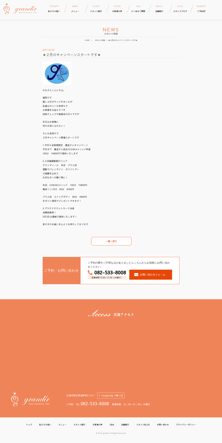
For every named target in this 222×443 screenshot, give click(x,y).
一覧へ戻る (111, 241)
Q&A (112, 424)
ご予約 (201, 8)
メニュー (62, 424)
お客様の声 (98, 424)
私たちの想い (45, 424)
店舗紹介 (125, 424)
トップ (29, 424)
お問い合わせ (163, 424)
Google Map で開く (112, 395)
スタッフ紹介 (79, 424)
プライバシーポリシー (186, 424)
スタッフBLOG (143, 424)
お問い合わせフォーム (149, 275)
